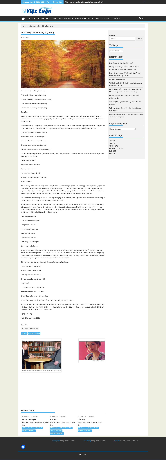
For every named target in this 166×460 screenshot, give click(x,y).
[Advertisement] (63, 391)
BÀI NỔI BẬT (25, 427)
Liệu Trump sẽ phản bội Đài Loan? (121, 63)
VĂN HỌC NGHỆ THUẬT (83, 18)
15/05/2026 (54, 416)
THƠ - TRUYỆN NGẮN (34, 333)
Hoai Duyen (26, 37)
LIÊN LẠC (117, 18)
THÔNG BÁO (50, 18)
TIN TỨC (31, 18)
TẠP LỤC (98, 18)
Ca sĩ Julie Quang (92, 351)
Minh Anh (35, 416)
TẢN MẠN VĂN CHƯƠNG (65, 427)
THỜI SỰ (40, 18)
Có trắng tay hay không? (117, 79)
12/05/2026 (82, 416)
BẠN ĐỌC (107, 18)
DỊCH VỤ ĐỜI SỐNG (65, 18)
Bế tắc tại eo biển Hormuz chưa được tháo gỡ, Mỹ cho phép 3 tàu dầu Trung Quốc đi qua (95, 2)
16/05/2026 (26, 416)
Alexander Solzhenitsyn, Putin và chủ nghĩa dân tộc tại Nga (41, 356)
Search (112, 35)
